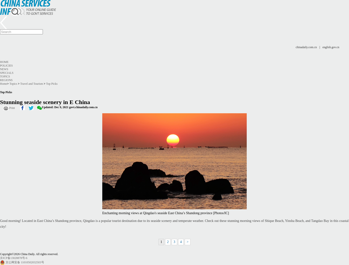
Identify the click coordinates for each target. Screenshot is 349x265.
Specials (6, 73)
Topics (5, 76)
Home (4, 62)
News (4, 69)
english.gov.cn (331, 47)
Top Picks (52, 83)
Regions (6, 80)
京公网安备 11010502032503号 (25, 262)
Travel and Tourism (31, 83)
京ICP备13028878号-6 (13, 258)
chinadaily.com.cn (306, 47)
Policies (6, 65)
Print (12, 108)
